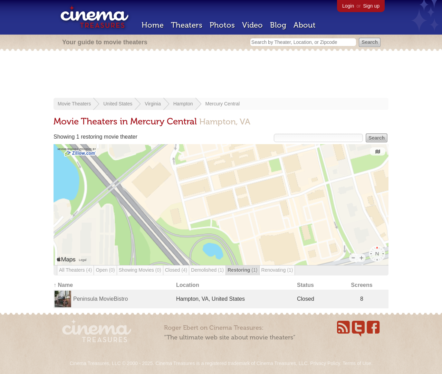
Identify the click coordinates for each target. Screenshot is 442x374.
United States (117, 103)
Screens (361, 285)
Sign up (371, 6)
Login (348, 6)
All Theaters (75, 270)
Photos (222, 25)
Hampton (183, 103)
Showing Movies (140, 270)
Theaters (186, 25)
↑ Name (63, 285)
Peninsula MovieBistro (100, 299)
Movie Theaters (74, 103)
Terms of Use (357, 363)
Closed (176, 270)
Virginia (153, 103)
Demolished (207, 270)
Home (153, 25)
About (305, 25)
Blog (278, 25)
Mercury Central (222, 103)
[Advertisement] (221, 75)
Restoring (242, 270)
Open (105, 270)
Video (252, 25)
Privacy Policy (325, 363)
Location (187, 285)
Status (305, 285)
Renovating (277, 270)
